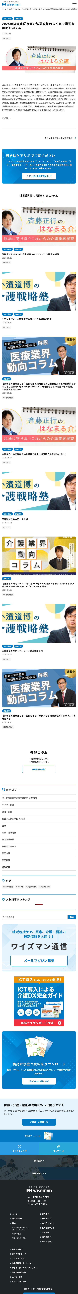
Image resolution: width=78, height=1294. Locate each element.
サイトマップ (47, 1241)
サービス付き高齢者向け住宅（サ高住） (20, 797)
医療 (4, 825)
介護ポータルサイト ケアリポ (23, 1267)
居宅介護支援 (8, 839)
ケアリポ (7, 38)
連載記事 (18, 19)
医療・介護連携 (9, 832)
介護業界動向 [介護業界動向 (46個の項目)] (31, 887)
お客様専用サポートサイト (22, 1263)
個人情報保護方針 (19, 1272)
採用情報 (45, 1237)
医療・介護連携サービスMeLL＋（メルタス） (20, 1229)
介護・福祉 (7, 19)
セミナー (45, 1218)
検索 (72, 916)
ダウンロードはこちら (39, 1081)
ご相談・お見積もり (39, 1122)
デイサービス (8, 804)
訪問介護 (6, 853)
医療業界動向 (8, 398)
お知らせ (45, 1232)
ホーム (4, 9)
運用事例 (45, 1214)
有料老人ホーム (9, 846)
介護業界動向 (8, 595)
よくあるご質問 (18, 1258)
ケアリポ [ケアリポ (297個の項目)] (20, 887)
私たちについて (48, 1228)
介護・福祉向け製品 (19, 1238)
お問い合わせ (17, 1249)
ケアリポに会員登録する (38, 176)
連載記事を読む (39, 769)
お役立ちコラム (14, 9)
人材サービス (17, 1277)
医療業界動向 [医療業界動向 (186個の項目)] (45, 887)
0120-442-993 (40, 1197)
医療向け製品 (16, 1234)
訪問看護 (6, 860)
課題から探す (17, 1218)
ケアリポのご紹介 (19, 1281)
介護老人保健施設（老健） (14, 818)
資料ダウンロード (19, 1254)
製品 (14, 1223)
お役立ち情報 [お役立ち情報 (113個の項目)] (8, 887)
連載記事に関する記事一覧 (31, 9)
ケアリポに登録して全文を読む (58, 137)
